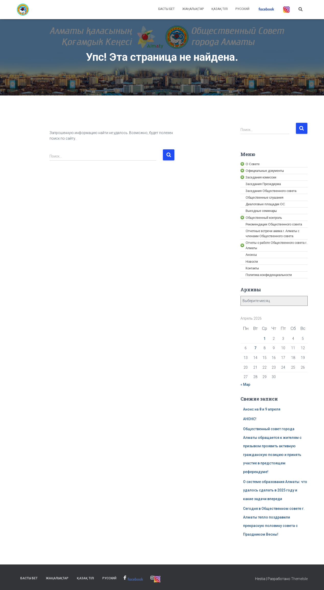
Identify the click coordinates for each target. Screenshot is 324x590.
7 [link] (255, 348)
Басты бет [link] (166, 9)
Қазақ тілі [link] (219, 9)
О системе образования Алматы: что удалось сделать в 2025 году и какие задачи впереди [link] (275, 490)
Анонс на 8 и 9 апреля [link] (261, 409)
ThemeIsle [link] (299, 579)
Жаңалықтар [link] (193, 9)
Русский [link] (242, 9)
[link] (23, 9)
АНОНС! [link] (249, 419)
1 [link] (264, 338)
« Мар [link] (245, 384)
